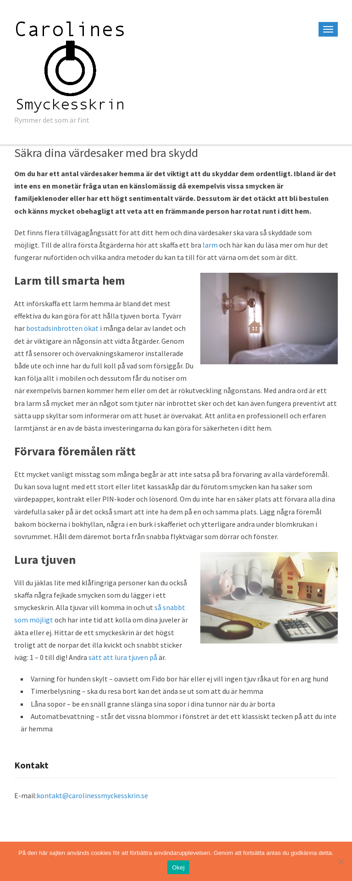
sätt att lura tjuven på (122, 657)
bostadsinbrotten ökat (62, 328)
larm (210, 244)
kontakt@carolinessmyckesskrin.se (92, 795)
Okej (178, 867)
